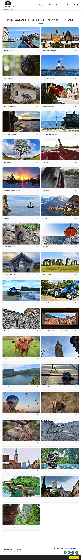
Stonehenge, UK (47, 275)
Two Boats (7, 500)
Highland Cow (8, 360)
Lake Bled (7, 388)
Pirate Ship (7, 219)
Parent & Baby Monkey (10, 247)
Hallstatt (45, 219)
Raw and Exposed (48, 472)
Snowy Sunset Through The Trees (14, 191)
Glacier (45, 444)
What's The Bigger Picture (12, 106)
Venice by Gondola (9, 50)
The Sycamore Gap (9, 163)
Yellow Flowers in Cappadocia (51, 50)
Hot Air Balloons (9, 416)
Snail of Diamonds (9, 78)
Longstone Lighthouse (49, 78)
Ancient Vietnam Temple (11, 528)
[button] (74, 5)
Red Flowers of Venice (49, 106)
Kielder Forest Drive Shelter (12, 275)
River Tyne (46, 163)
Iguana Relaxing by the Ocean (52, 135)
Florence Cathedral (9, 332)
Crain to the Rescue (49, 500)
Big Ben (45, 360)
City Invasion (8, 472)
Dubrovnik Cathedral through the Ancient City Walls (58, 332)
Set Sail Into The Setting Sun (13, 135)
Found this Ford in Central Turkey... (53, 303)
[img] (21, 37)
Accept (74, 556)
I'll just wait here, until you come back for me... (18, 303)
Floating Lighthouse (49, 388)
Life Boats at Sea (48, 247)
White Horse (46, 191)
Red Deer (45, 416)
